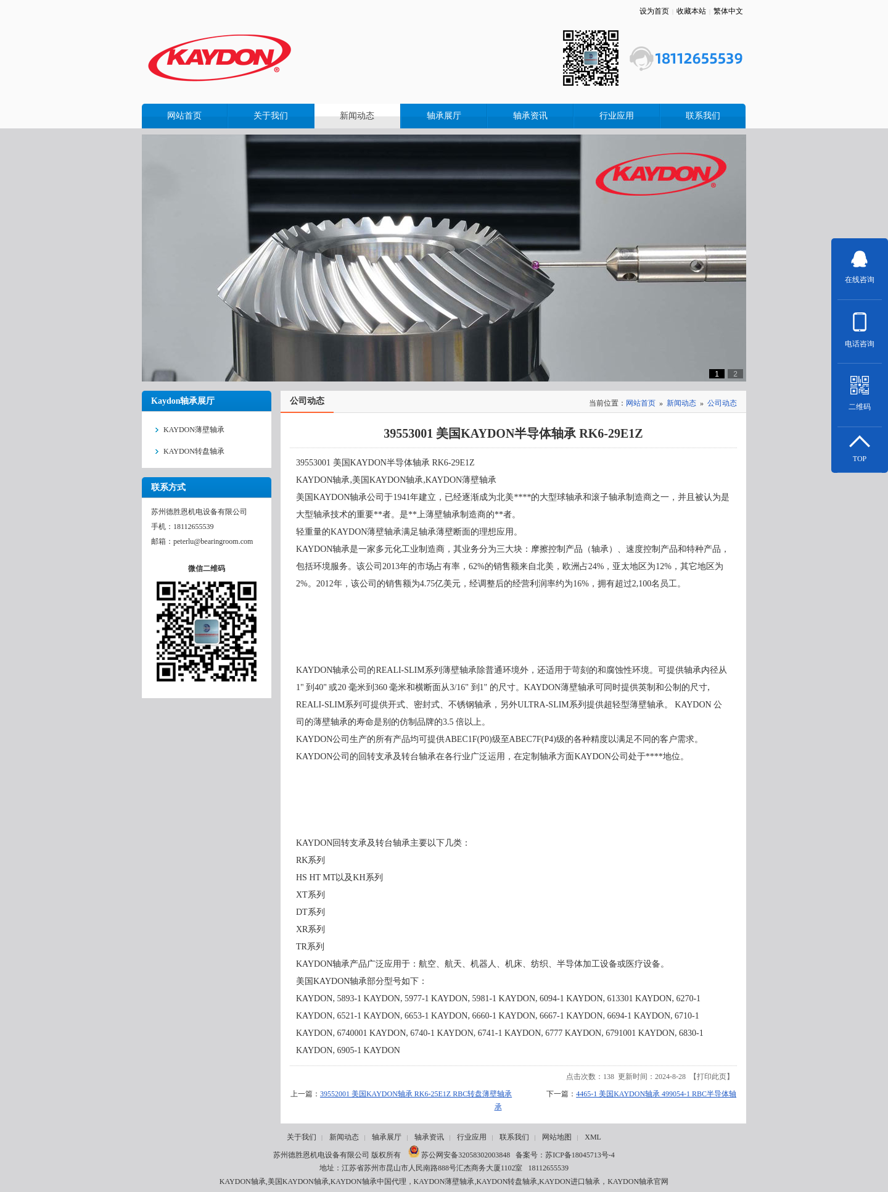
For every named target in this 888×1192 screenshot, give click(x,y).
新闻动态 (681, 403)
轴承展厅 (386, 1137)
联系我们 (514, 1137)
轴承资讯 (429, 1137)
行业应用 (472, 1137)
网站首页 (641, 403)
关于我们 (301, 1137)
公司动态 (722, 403)
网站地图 (557, 1137)
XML (593, 1137)
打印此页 (711, 1076)
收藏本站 (691, 11)
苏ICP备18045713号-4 (580, 1155)
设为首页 (654, 11)
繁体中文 (728, 11)
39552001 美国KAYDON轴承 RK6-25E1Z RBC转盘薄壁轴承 (416, 1094)
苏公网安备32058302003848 (459, 1155)
